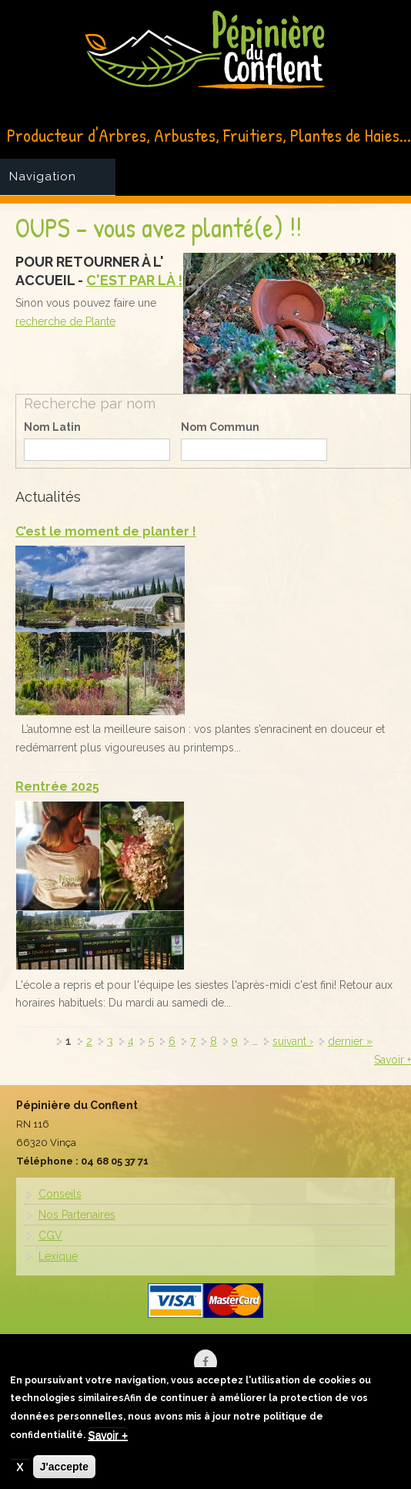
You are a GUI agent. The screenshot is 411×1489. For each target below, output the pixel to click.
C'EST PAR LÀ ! (134, 280)
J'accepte (64, 1469)
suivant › (292, 1041)
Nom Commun (220, 427)
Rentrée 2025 (57, 786)
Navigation (42, 176)
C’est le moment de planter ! (105, 531)
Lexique (58, 1256)
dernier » (350, 1041)
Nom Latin (52, 427)
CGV (50, 1235)
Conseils (60, 1194)
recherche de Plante (65, 321)
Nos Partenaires (76, 1214)
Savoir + (392, 1060)
